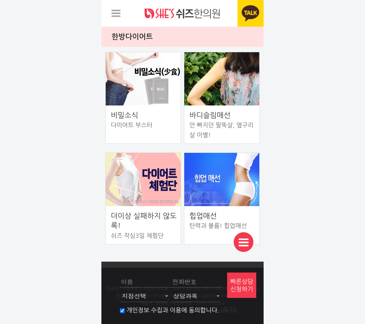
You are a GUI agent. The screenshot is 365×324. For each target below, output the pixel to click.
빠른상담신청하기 (241, 285)
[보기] (229, 309)
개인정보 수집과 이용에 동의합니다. (169, 310)
